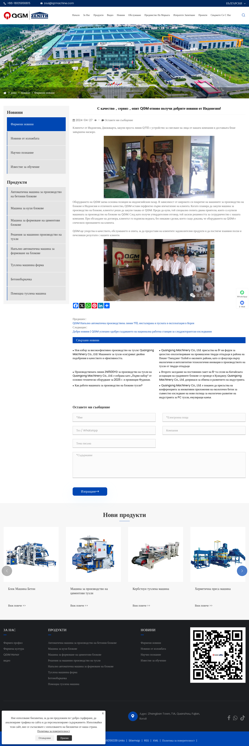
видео (6, 660)
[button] (7, 571)
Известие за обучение (25, 167)
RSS (146, 741)
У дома (12, 93)
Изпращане (90, 491)
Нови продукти (124, 515)
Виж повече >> (17, 606)
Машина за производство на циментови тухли (89, 591)
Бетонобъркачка (21, 279)
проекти (203, 15)
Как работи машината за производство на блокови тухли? (108, 385)
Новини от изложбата (25, 138)
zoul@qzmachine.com (59, 3)
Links (121, 741)
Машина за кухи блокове (27, 208)
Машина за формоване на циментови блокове (35, 222)
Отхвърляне (45, 738)
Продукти (99, 15)
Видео (110, 15)
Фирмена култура (13, 649)
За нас (86, 15)
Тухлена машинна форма (27, 265)
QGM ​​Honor (11, 655)
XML (155, 741)
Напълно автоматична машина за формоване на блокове (32, 251)
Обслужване (134, 15)
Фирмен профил (12, 643)
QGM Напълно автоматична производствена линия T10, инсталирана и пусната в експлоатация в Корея (133, 323)
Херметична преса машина (213, 589)
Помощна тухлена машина (28, 293)
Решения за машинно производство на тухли (36, 236)
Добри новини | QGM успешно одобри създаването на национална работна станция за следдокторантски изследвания (142, 331)
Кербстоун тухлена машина (151, 589)
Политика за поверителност (178, 741)
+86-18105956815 (18, 3)
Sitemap (134, 741)
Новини (121, 15)
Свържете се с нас (221, 15)
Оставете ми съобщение (119, 120)
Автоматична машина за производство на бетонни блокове (36, 194)
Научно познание (22, 152)
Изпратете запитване (184, 15)
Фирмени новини (44, 93)
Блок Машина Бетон (21, 589)
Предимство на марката (157, 15)
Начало (76, 15)
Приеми (64, 738)
